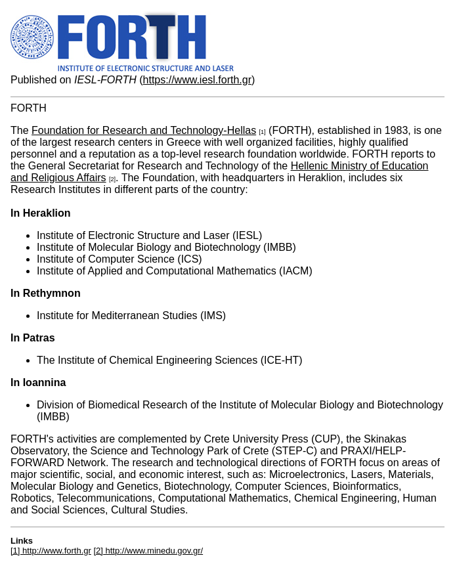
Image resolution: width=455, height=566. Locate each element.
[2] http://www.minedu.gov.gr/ (148, 550)
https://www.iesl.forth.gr (197, 79)
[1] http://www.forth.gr (51, 550)
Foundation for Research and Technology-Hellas (144, 130)
